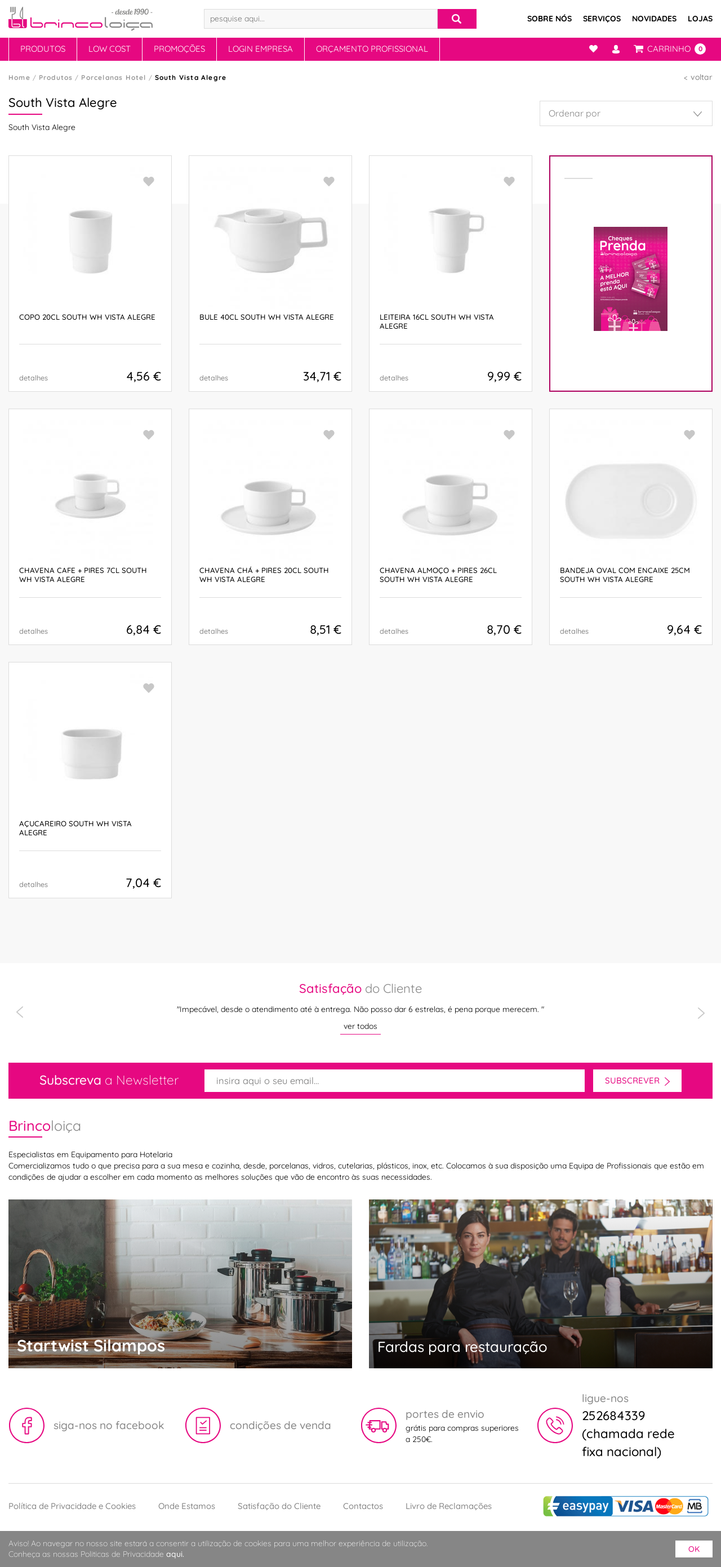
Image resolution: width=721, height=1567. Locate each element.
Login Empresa (260, 48)
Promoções (179, 48)
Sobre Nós (549, 19)
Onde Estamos (186, 1506)
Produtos (42, 48)
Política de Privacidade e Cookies (72, 1506)
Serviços (602, 19)
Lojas (700, 19)
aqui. (175, 1554)
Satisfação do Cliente (279, 1506)
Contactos (363, 1506)
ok (694, 1549)
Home (19, 77)
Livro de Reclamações (449, 1506)
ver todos (360, 1026)
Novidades (654, 19)
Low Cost (109, 48)
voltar (702, 77)
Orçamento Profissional (372, 48)
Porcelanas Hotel (113, 77)
